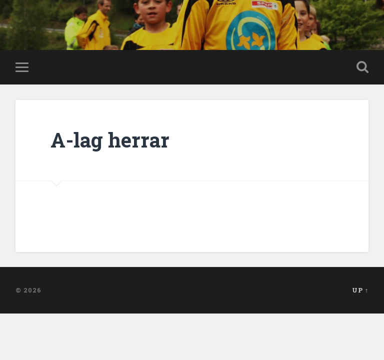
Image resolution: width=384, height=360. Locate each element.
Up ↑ (360, 290)
